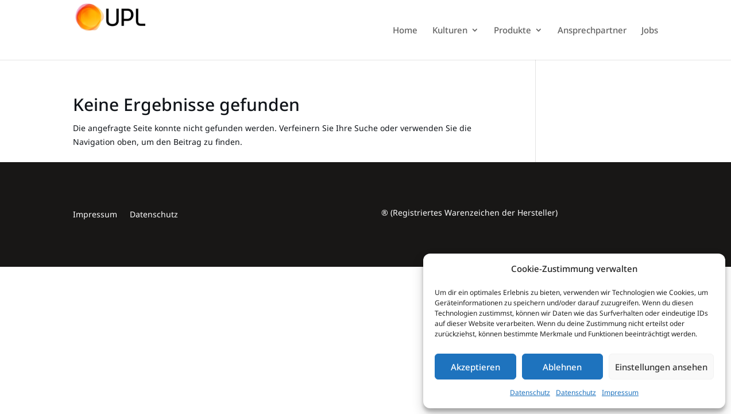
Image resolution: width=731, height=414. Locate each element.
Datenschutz (530, 392)
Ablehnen (562, 367)
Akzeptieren (475, 367)
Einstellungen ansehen (661, 367)
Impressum (620, 392)
